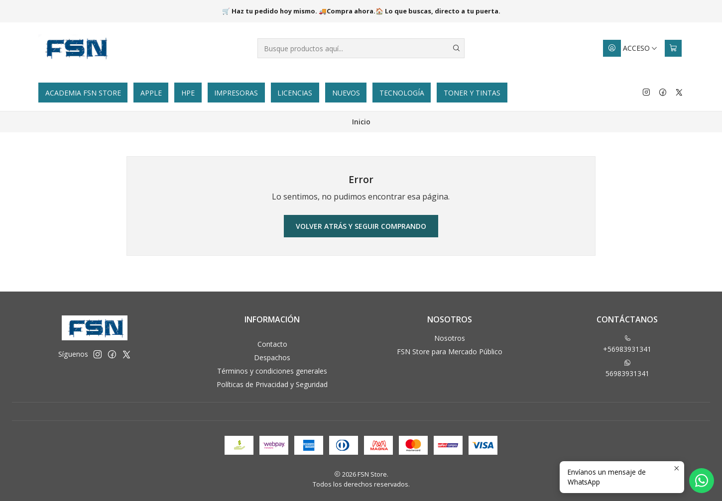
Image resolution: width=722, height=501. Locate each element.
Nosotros (449, 338)
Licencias (294, 93)
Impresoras (236, 93)
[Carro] (673, 48)
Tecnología (401, 93)
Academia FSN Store (83, 93)
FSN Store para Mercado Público (449, 351)
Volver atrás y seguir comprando (361, 226)
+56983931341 (627, 344)
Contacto (272, 344)
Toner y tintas (472, 93)
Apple (151, 93)
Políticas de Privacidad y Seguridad (272, 384)
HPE (188, 93)
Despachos (272, 357)
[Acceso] (630, 48)
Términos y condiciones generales (272, 371)
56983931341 (627, 368)
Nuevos (346, 93)
